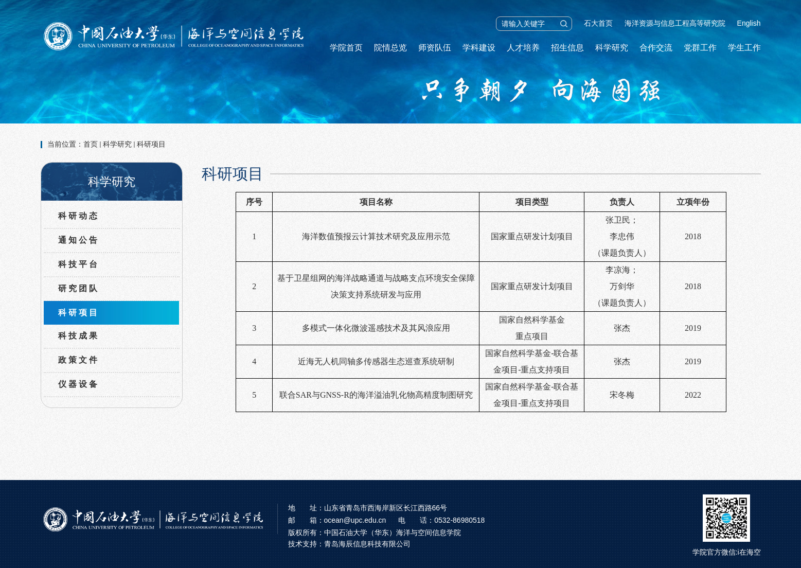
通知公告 (78, 240)
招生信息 (567, 47)
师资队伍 (434, 47)
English (749, 23)
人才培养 (523, 47)
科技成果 (78, 335)
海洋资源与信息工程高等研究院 (675, 23)
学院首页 (346, 47)
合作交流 (655, 47)
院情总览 (390, 47)
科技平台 (78, 264)
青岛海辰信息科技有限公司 (367, 544)
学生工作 (744, 47)
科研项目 (151, 144)
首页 (90, 144)
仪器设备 (78, 384)
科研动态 (78, 215)
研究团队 (78, 288)
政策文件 (78, 360)
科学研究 (611, 47)
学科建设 (478, 47)
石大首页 (598, 23)
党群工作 (700, 47)
